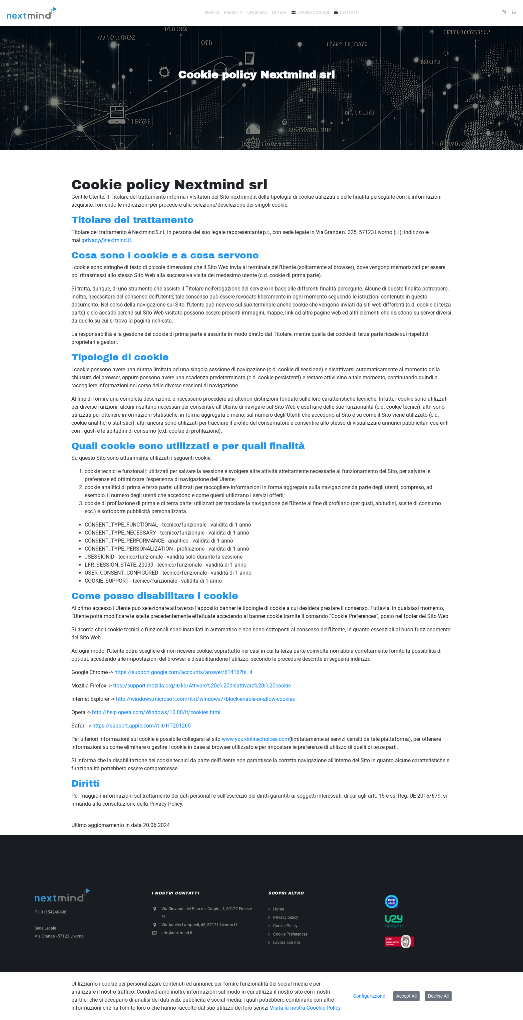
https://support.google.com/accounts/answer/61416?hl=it (183, 672)
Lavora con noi (313, 12)
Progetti (233, 12)
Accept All (406, 996)
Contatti (349, 12)
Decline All (438, 996)
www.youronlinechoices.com (255, 739)
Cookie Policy (285, 926)
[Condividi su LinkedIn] (514, 13)
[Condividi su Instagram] (504, 13)
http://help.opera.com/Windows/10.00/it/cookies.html (156, 712)
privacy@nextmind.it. (107, 240)
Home (278, 909)
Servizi (212, 12)
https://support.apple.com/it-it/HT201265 (141, 726)
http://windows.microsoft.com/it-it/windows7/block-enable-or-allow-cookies (205, 699)
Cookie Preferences (290, 934)
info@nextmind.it (176, 933)
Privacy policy (285, 917)
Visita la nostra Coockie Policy (305, 1008)
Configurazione (369, 996)
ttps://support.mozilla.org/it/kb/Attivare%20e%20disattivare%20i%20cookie (202, 685)
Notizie (279, 12)
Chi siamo (257, 12)
